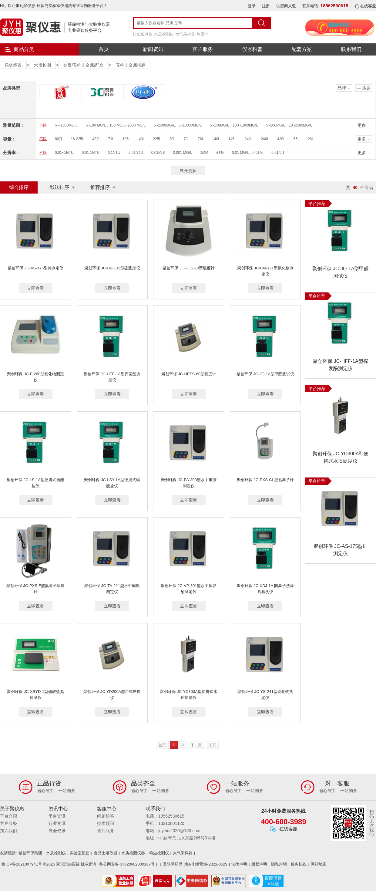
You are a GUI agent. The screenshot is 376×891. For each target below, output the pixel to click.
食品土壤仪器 (105, 853)
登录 (252, 6)
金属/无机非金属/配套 (83, 65)
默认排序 (59, 187)
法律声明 (239, 864)
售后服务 (105, 830)
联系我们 (351, 49)
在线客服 (365, 6)
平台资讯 (57, 816)
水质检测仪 (164, 34)
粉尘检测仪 (143, 34)
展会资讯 (57, 830)
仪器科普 (252, 49)
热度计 (202, 34)
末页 (212, 745)
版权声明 (259, 864)
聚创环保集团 (30, 853)
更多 (362, 125)
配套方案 (301, 49)
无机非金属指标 (131, 65)
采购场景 (13, 65)
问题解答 (105, 816)
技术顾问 (105, 823)
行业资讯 (57, 823)
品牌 (341, 88)
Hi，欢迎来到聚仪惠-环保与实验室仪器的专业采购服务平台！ (54, 5)
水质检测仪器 (133, 853)
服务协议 (299, 864)
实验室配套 (79, 853)
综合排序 (19, 187)
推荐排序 (100, 187)
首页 (104, 49)
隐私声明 (279, 864)
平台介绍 (8, 816)
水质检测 (42, 65)
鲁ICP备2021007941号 (22, 864)
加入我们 (8, 830)
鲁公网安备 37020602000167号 (127, 864)
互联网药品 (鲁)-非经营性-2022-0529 (195, 864)
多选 (366, 88)
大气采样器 (185, 34)
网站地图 (319, 864)
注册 (266, 6)
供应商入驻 (286, 6)
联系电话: (325, 6)
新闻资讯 (153, 49)
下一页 (196, 745)
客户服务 (202, 49)
